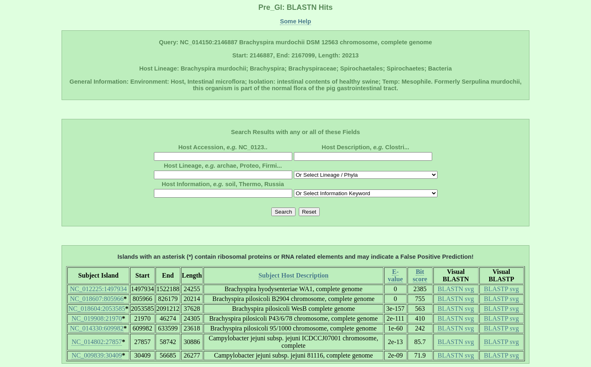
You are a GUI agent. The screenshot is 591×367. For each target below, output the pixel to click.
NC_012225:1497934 (98, 288)
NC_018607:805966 (97, 298)
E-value (395, 275)
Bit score (420, 275)
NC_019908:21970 (96, 318)
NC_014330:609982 (97, 328)
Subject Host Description (294, 275)
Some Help (295, 21)
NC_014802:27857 (96, 341)
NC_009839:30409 (96, 355)
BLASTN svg (456, 288)
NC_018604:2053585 (96, 308)
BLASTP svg (501, 288)
